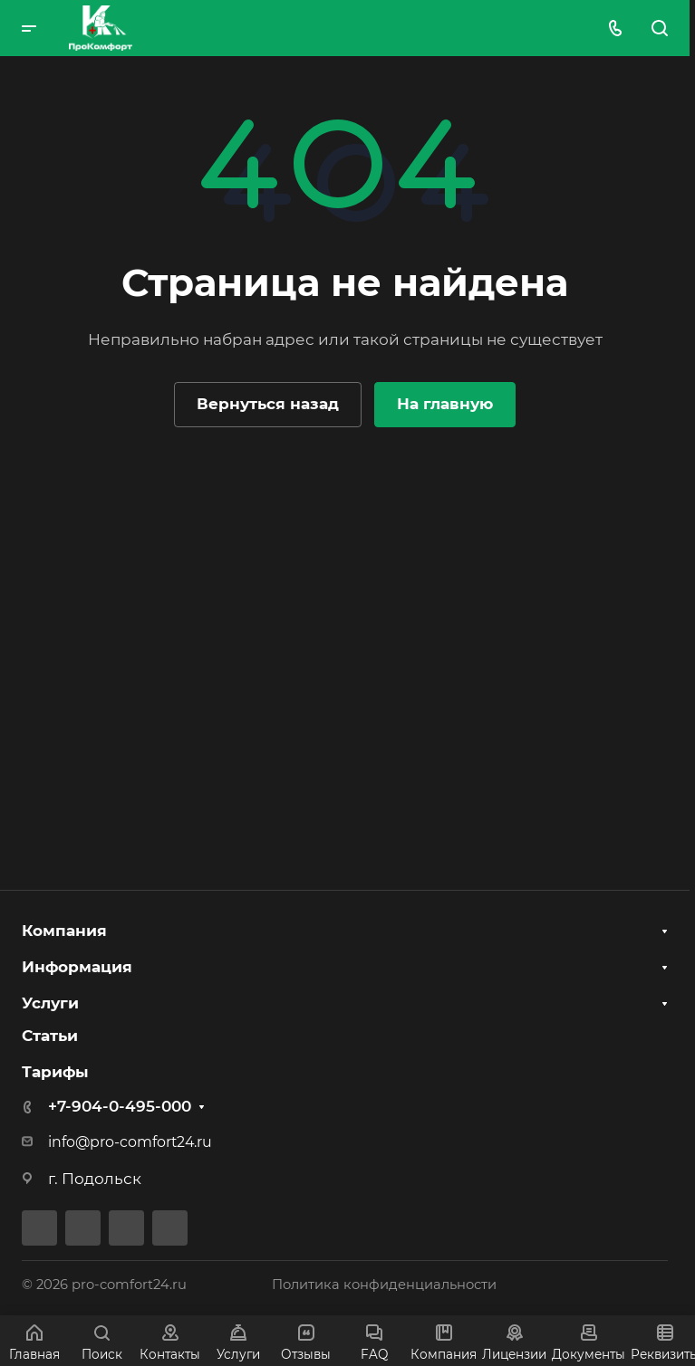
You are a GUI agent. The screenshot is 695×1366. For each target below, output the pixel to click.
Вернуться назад (268, 404)
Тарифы (55, 1072)
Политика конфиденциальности (384, 1284)
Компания (64, 929)
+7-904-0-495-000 (119, 1106)
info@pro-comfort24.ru (130, 1142)
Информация (77, 965)
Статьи (50, 1036)
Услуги (50, 1002)
